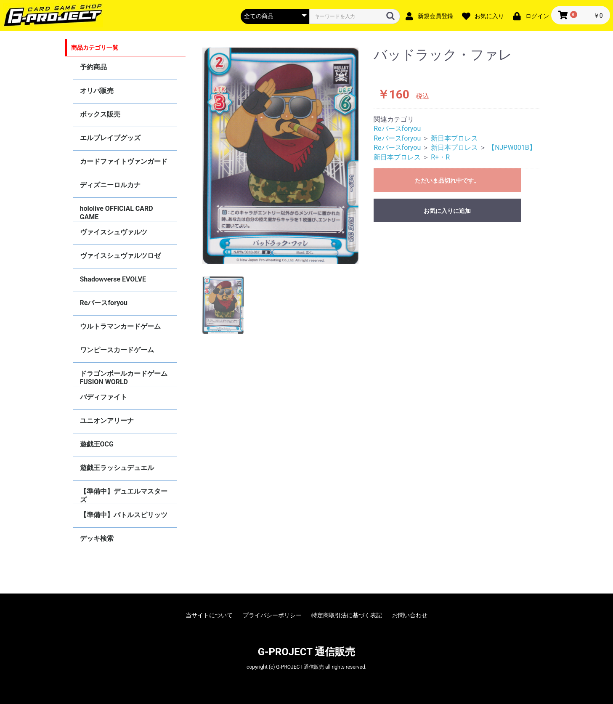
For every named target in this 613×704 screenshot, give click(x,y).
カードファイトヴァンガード (123, 161)
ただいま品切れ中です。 (447, 180)
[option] (280, 156)
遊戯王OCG (97, 444)
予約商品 (93, 67)
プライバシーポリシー (272, 615)
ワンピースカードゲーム (117, 350)
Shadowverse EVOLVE (113, 279)
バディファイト (103, 397)
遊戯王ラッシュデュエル (117, 468)
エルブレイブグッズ (110, 138)
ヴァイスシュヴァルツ (113, 232)
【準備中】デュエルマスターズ (123, 495)
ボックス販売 (100, 114)
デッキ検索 (97, 538)
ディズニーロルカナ (110, 185)
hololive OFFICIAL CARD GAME (116, 213)
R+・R (440, 157)
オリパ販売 (97, 91)
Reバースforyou (104, 303)
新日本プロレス (454, 138)
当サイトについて (209, 615)
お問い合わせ (409, 615)
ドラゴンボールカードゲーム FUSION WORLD (123, 377)
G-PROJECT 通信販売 (307, 652)
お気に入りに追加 (447, 210)
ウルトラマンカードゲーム (120, 326)
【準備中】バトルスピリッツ (123, 515)
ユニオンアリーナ (107, 421)
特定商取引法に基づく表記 (346, 615)
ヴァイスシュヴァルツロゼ (120, 256)
